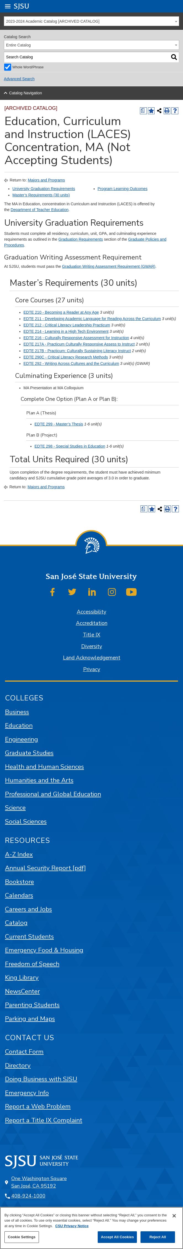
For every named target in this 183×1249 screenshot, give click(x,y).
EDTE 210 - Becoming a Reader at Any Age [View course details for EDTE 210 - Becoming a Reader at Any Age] (61, 312)
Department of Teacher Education (39, 209)
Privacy (91, 669)
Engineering (21, 739)
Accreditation (91, 623)
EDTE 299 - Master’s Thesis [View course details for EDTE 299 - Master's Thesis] (59, 424)
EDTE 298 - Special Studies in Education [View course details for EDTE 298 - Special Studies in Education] (70, 446)
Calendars (19, 895)
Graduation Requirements (81, 239)
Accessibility (91, 612)
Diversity (91, 646)
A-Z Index (19, 854)
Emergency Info (27, 1093)
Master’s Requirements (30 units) (41, 195)
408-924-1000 (28, 1196)
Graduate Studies (29, 753)
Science (15, 807)
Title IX (91, 634)
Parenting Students (32, 1005)
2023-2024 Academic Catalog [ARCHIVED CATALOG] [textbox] (52, 21)
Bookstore (19, 881)
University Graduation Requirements (43, 188)
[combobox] (91, 21)
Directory (18, 1065)
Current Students (29, 936)
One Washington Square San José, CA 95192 (39, 1182)
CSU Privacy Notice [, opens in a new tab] (72, 1226)
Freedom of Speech (32, 964)
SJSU (22, 6)
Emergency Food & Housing (44, 950)
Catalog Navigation (25, 93)
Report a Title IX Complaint (43, 1120)
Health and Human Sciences (44, 766)
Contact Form (24, 1051)
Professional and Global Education (53, 794)
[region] (91, 1228)
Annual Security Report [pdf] (45, 868)
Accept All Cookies (117, 1237)
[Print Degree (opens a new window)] (143, 110)
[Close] (174, 1216)
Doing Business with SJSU (41, 1079)
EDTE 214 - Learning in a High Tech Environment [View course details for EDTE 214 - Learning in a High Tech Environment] (65, 331)
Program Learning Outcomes (123, 188)
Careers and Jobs (28, 909)
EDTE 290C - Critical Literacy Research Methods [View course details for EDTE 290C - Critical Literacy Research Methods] (65, 357)
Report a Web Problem (38, 1106)
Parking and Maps (30, 1018)
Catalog (16, 922)
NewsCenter (22, 991)
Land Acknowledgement (91, 657)
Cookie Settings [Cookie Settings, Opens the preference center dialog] (21, 1237)
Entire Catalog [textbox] (18, 45)
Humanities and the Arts (39, 780)
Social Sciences (26, 821)
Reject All (157, 1237)
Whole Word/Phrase (28, 67)
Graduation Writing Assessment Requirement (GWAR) (108, 266)
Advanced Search (19, 79)
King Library (22, 977)
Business (17, 712)
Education (19, 725)
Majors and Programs (46, 180)
